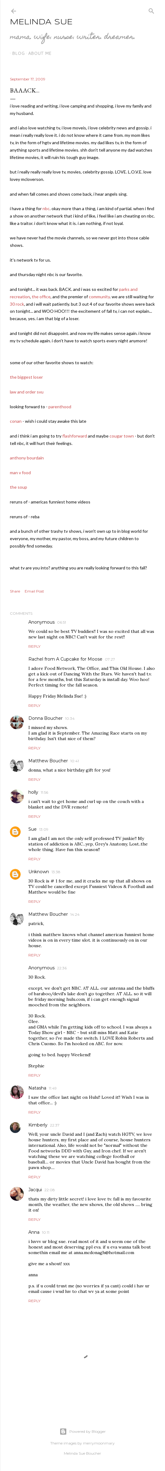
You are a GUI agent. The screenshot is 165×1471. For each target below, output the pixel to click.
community (99, 296)
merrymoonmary (99, 1443)
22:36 (62, 968)
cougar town (121, 435)
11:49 (53, 1088)
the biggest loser (26, 377)
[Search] (151, 10)
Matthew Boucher (48, 761)
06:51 (61, 622)
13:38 (56, 872)
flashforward (74, 435)
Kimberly (37, 1125)
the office (41, 296)
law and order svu (26, 391)
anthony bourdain (27, 457)
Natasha (37, 1088)
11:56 (44, 792)
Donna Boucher (45, 718)
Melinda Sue (41, 22)
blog (16, 53)
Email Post (34, 591)
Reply (34, 646)
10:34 (70, 718)
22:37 (55, 1125)
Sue (32, 829)
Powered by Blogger (83, 1431)
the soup (18, 487)
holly (33, 792)
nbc (46, 208)
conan (16, 421)
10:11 (45, 1232)
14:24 (75, 914)
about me (37, 53)
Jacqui (35, 1189)
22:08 (49, 1190)
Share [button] (15, 591)
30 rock (17, 304)
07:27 (110, 659)
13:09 (43, 829)
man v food (20, 472)
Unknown (38, 871)
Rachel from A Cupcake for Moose (65, 659)
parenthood (59, 406)
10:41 (74, 761)
